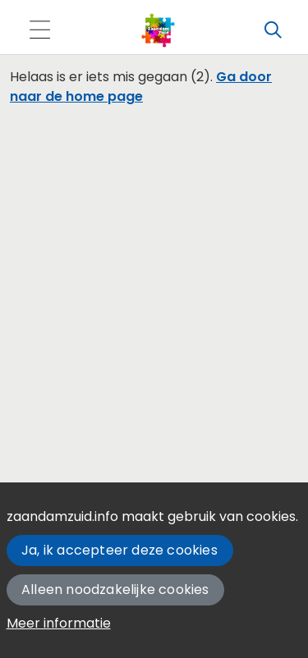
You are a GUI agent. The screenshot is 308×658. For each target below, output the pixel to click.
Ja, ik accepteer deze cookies (119, 550)
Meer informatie (59, 623)
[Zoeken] (272, 30)
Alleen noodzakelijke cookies (115, 589)
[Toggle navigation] (39, 31)
